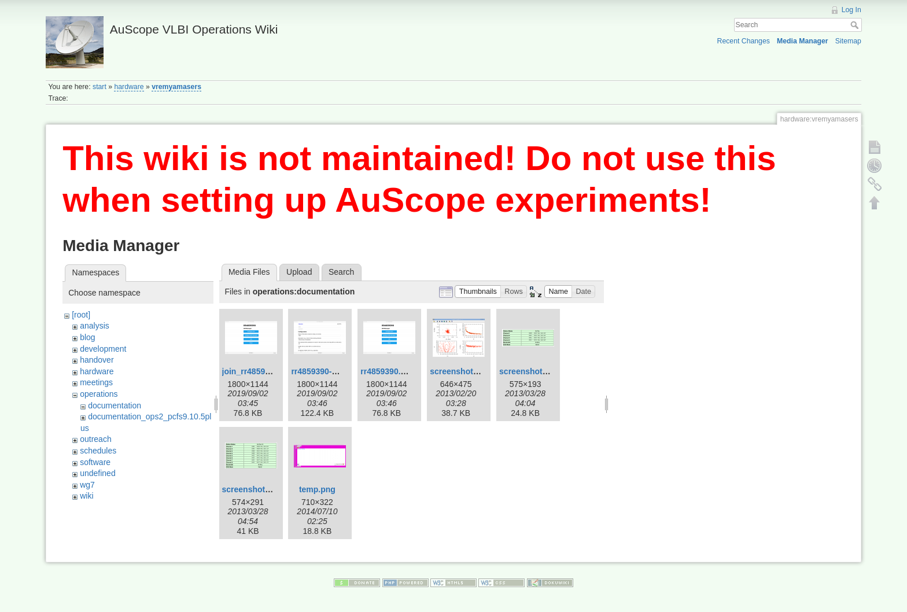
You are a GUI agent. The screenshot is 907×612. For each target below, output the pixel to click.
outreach (95, 439)
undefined (98, 473)
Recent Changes (743, 41)
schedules (98, 450)
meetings (96, 382)
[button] (478, 291)
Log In (851, 10)
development (103, 348)
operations (98, 394)
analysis (94, 325)
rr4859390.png (387, 371)
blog (87, 337)
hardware (128, 87)
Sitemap (848, 41)
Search (855, 25)
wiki (86, 495)
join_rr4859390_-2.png (265, 371)
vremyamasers (176, 87)
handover (96, 359)
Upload (299, 271)
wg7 (87, 484)
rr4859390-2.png (322, 371)
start (99, 87)
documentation (114, 405)
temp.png (317, 489)
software (95, 462)
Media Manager (802, 41)
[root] (81, 314)
